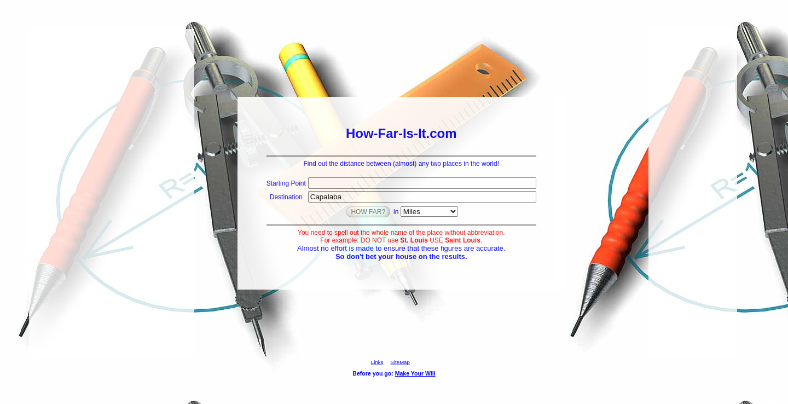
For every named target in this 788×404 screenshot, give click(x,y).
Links (377, 362)
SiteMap (400, 362)
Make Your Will (415, 373)
